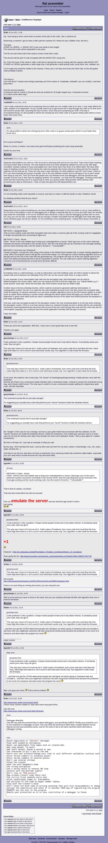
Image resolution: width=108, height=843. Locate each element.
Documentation (51, 838)
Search (52, 10)
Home (46, 10)
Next (19, 24)
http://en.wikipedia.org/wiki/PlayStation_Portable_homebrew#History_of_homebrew (47, 552)
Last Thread (87, 813)
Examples (61, 838)
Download (41, 838)
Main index (32, 838)
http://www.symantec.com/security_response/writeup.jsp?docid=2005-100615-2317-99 (56, 556)
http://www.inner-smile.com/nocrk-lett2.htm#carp (23, 711)
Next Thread (96, 813)
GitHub (65, 842)
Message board (72, 838)
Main (18, 20)
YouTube (71, 842)
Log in (67, 12)
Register (59, 10)
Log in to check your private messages (50, 12)
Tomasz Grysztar (52, 842)
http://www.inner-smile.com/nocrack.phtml (21, 702)
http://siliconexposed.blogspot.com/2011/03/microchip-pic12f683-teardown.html (36, 581)
